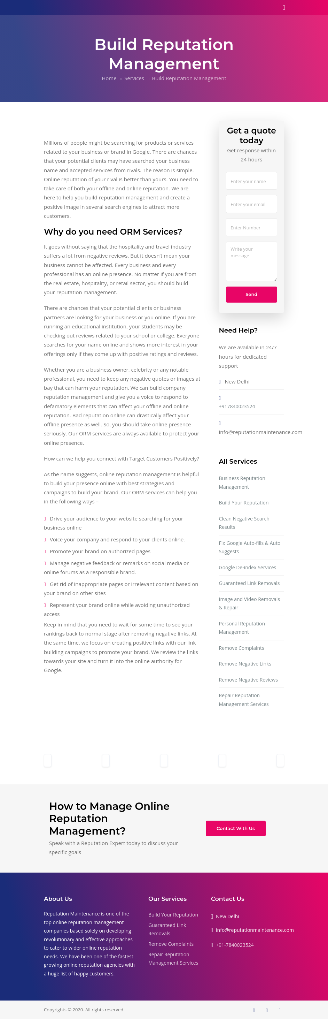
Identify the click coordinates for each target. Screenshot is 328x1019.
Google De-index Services (247, 567)
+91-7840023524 (235, 945)
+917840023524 (237, 406)
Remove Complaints (241, 648)
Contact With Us (236, 828)
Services (134, 78)
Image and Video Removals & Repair (249, 603)
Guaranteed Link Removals (249, 583)
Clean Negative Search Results (244, 523)
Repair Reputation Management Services (244, 699)
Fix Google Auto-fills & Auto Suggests (250, 547)
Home (109, 78)
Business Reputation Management (242, 482)
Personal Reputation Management (242, 628)
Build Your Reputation (244, 502)
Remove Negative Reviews (248, 679)
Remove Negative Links (245, 663)
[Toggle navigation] (284, 7)
